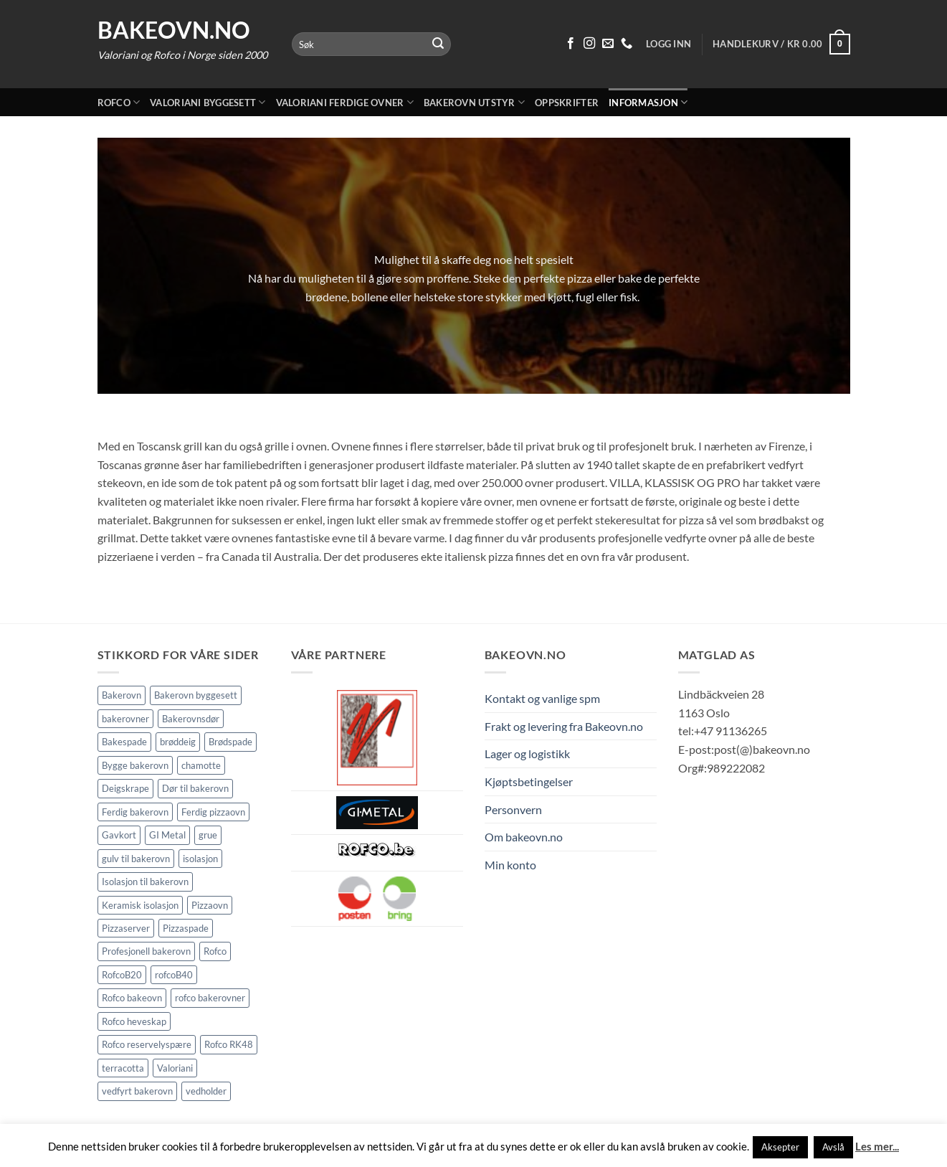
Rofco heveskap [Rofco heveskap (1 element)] (134, 1021)
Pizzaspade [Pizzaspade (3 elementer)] (186, 928)
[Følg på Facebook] (570, 43)
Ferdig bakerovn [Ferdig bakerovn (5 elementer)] (135, 812)
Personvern (513, 809)
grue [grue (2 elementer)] (208, 835)
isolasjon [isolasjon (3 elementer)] (200, 858)
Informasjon (648, 102)
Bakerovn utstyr (474, 102)
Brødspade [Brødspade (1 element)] (230, 741)
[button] (781, 44)
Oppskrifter (567, 102)
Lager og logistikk (527, 753)
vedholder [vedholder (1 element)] (206, 1091)
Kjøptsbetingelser (529, 781)
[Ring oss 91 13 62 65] (626, 43)
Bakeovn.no (173, 30)
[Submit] (438, 44)
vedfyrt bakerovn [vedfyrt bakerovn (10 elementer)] (137, 1091)
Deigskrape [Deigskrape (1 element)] (125, 788)
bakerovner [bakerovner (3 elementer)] (125, 718)
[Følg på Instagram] (589, 43)
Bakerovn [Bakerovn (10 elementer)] (121, 695)
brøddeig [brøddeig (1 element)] (178, 741)
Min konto (510, 864)
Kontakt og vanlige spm (542, 698)
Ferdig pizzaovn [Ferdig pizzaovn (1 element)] (213, 812)
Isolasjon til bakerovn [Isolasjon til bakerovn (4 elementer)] (145, 881)
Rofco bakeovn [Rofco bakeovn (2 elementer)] (132, 997)
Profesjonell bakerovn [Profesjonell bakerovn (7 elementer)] (146, 951)
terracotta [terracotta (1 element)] (123, 1068)
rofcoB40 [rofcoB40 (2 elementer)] (174, 975)
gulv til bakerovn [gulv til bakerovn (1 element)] (136, 858)
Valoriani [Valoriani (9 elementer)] (175, 1068)
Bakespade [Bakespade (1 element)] (124, 741)
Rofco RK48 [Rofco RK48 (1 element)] (228, 1044)
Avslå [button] (833, 1147)
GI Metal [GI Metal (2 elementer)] (167, 835)
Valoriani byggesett (207, 102)
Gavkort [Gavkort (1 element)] (119, 835)
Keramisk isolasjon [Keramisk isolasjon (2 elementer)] (140, 905)
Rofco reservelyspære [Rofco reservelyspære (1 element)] (146, 1044)
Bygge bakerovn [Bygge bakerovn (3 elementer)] (135, 765)
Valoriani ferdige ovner (345, 102)
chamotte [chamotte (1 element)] (201, 765)
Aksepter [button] (780, 1147)
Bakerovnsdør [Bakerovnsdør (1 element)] (190, 718)
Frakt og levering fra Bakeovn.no (564, 726)
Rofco (119, 102)
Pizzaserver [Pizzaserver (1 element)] (126, 928)
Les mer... (877, 1146)
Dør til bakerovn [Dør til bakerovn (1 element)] (195, 788)
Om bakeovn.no (524, 837)
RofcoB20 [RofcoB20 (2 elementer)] (122, 975)
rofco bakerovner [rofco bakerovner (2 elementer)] (210, 997)
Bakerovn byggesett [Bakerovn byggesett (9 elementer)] (195, 695)
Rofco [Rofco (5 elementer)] (215, 951)
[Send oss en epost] (608, 43)
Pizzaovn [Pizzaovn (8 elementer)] (209, 905)
